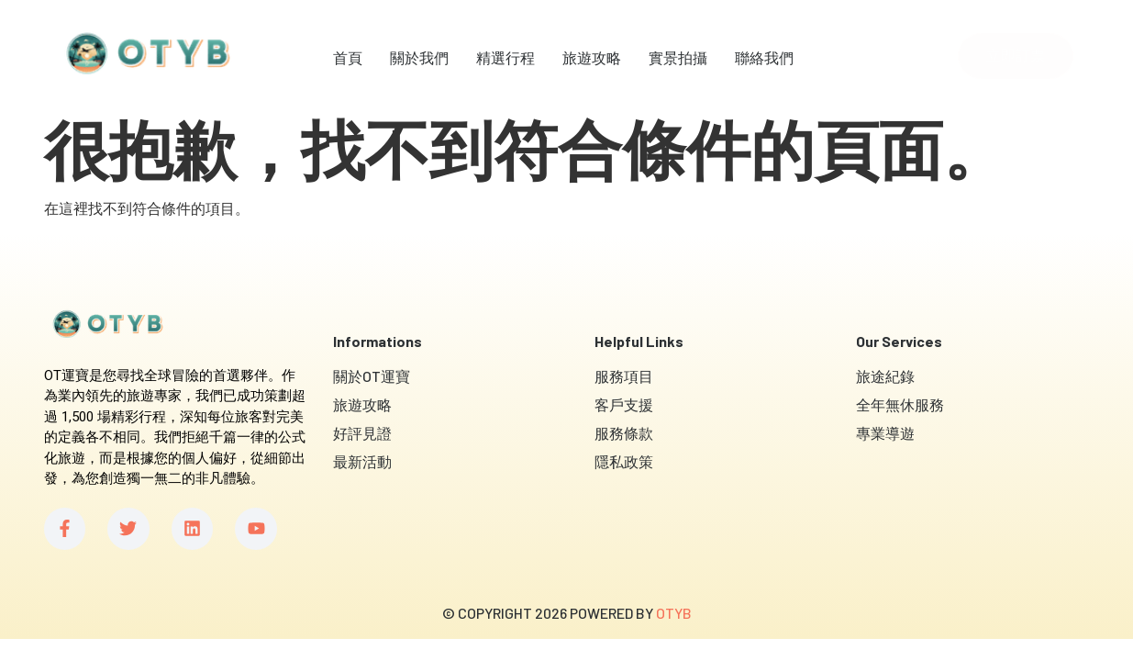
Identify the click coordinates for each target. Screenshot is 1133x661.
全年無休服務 (900, 404)
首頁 (347, 57)
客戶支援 (623, 404)
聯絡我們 (764, 57)
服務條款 (623, 433)
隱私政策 (623, 461)
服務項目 (623, 376)
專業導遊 (885, 433)
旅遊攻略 (591, 57)
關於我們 (419, 57)
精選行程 (505, 57)
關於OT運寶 (371, 376)
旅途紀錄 (885, 376)
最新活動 (362, 461)
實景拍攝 (678, 57)
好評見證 (362, 433)
